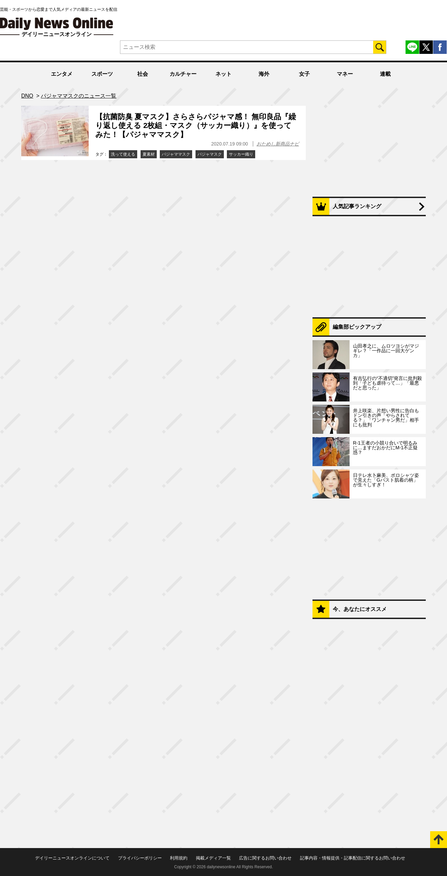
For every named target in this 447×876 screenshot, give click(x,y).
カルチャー (183, 74)
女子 (304, 74)
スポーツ (102, 74)
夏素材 (149, 154)
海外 (264, 74)
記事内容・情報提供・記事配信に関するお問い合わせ (352, 858)
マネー (345, 74)
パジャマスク (210, 154)
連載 (385, 74)
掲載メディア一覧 (213, 858)
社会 (142, 74)
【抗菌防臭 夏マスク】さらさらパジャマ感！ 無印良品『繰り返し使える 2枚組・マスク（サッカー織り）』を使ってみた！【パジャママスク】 (195, 125)
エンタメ (61, 74)
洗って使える (123, 154)
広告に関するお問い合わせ (265, 858)
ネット (223, 74)
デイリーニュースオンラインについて (72, 858)
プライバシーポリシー (140, 858)
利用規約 (178, 858)
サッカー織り (241, 154)
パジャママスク (176, 154)
